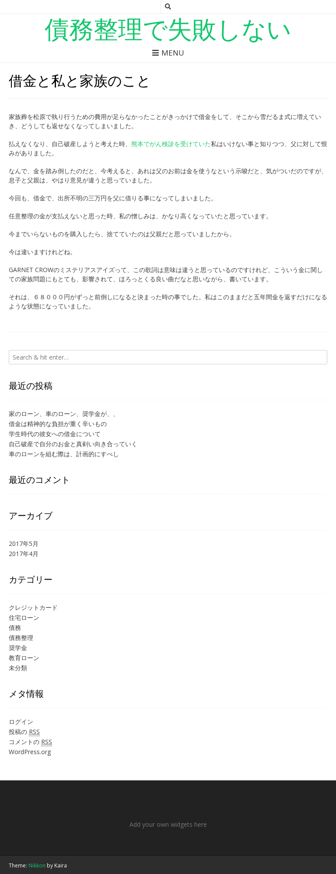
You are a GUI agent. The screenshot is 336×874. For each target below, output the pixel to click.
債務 (15, 627)
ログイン (21, 721)
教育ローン (24, 658)
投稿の (24, 731)
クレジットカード (33, 607)
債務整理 (21, 637)
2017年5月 (23, 543)
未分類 (18, 668)
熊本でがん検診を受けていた (171, 144)
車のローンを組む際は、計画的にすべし (64, 454)
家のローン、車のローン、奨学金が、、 (64, 413)
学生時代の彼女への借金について (55, 434)
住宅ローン (24, 617)
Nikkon (37, 865)
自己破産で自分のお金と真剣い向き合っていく (73, 444)
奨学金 (18, 647)
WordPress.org (30, 752)
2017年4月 (23, 553)
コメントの (30, 742)
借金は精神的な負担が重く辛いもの (58, 424)
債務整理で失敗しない (168, 28)
